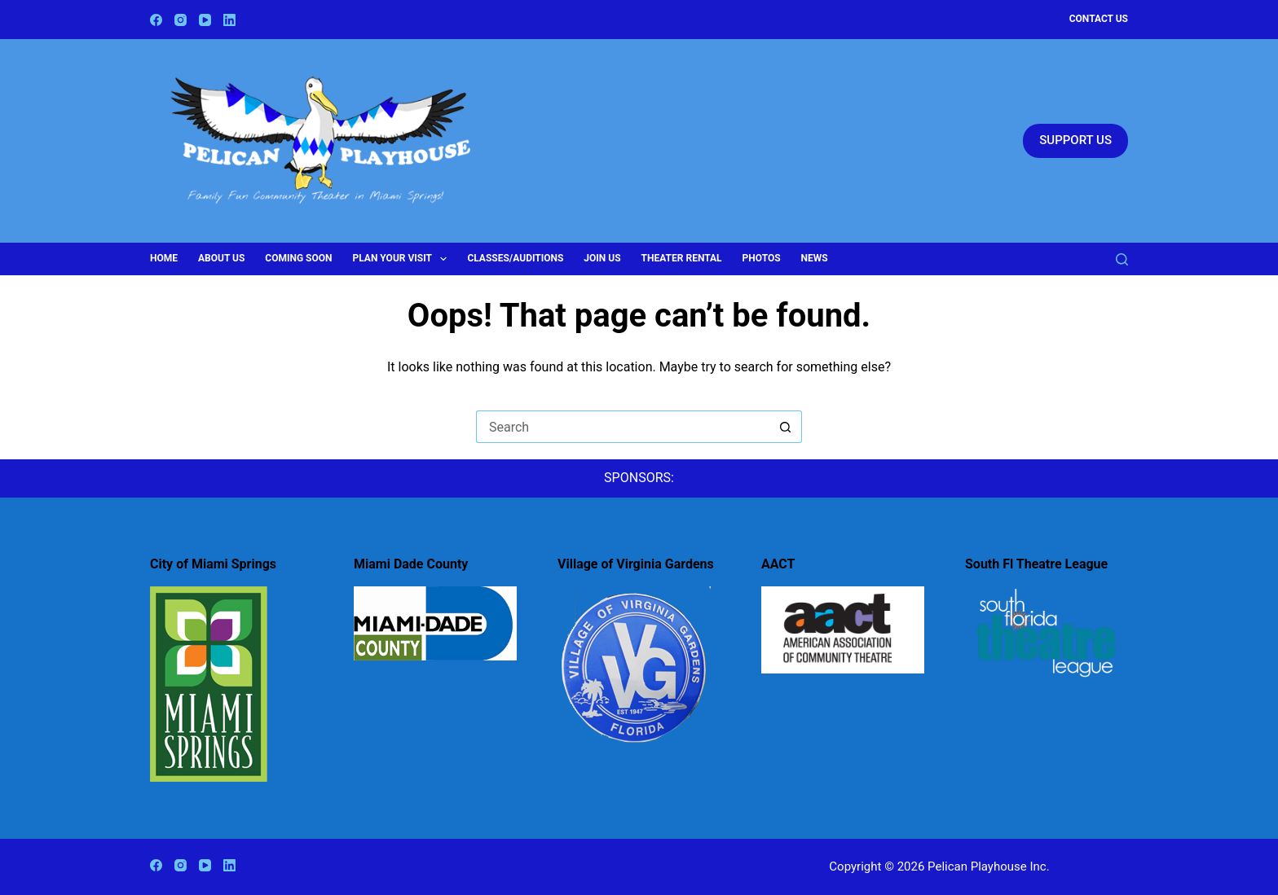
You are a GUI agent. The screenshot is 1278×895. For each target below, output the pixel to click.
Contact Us (1098, 18)
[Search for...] (622, 426)
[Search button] (785, 426)
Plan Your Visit (403, 259)
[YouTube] (205, 20)
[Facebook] (156, 20)
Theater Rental (681, 258)
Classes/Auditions (515, 258)
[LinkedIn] (229, 20)
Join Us (602, 258)
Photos (762, 258)
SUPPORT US (1075, 140)
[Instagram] (180, 20)
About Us (221, 258)
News (814, 258)
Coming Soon (298, 258)
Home (164, 258)
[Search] (1122, 259)
